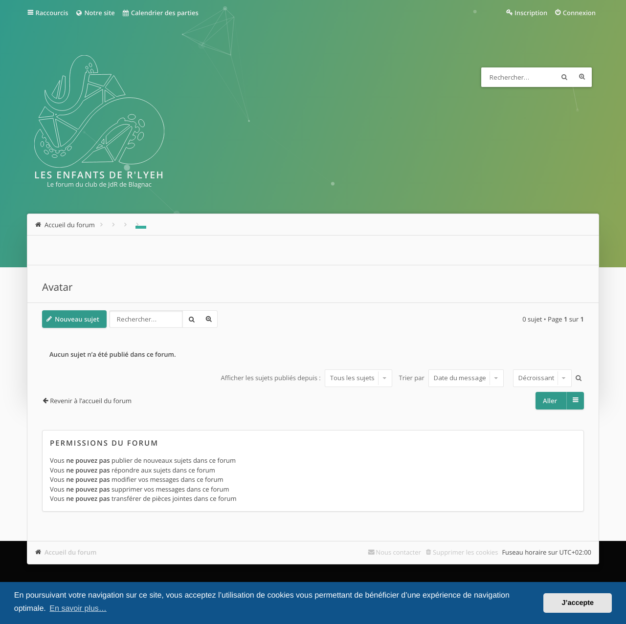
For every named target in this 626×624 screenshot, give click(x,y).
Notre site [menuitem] (94, 12)
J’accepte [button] (577, 603)
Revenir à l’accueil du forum (91, 400)
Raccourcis (52, 12)
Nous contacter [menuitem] (398, 552)
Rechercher (564, 77)
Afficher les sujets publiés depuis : (306, 377)
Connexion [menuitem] (579, 12)
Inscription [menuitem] (530, 12)
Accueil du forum (71, 552)
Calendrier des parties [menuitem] (160, 12)
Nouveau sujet (77, 319)
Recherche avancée (582, 77)
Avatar (57, 287)
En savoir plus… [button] (78, 608)
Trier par (451, 377)
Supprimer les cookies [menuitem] (465, 552)
